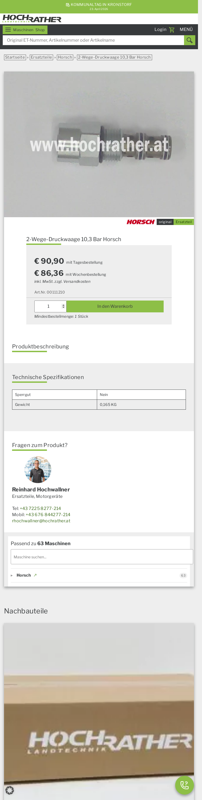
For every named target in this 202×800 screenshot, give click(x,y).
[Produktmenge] (50, 306)
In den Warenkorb (115, 306)
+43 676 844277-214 (48, 514)
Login (161, 29)
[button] (9, 790)
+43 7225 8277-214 (40, 508)
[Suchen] (189, 40)
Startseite (15, 57)
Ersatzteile (41, 57)
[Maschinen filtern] (102, 556)
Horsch (65, 57)
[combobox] (99, 40)
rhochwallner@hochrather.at (41, 520)
